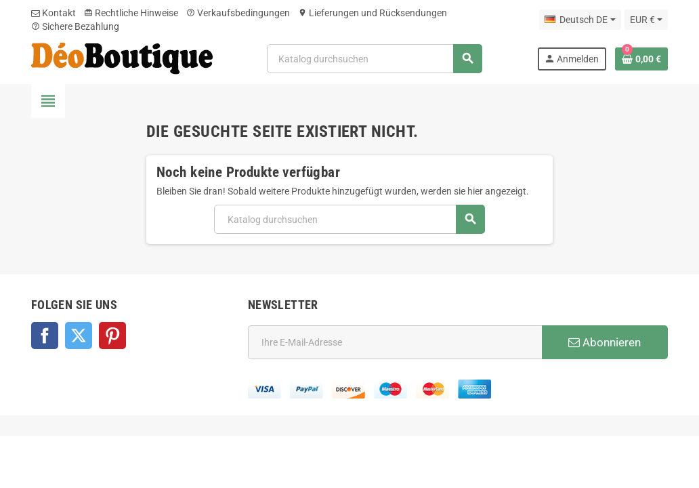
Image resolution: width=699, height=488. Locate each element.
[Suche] (374, 58)
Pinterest (112, 335)
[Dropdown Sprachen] (579, 19)
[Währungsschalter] (646, 19)
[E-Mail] (395, 342)
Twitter (78, 335)
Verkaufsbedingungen (238, 12)
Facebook (44, 335)
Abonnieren (604, 342)
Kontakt (53, 12)
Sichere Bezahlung (75, 26)
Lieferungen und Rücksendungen (372, 12)
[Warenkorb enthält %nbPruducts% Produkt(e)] (641, 58)
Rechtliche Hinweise (131, 12)
